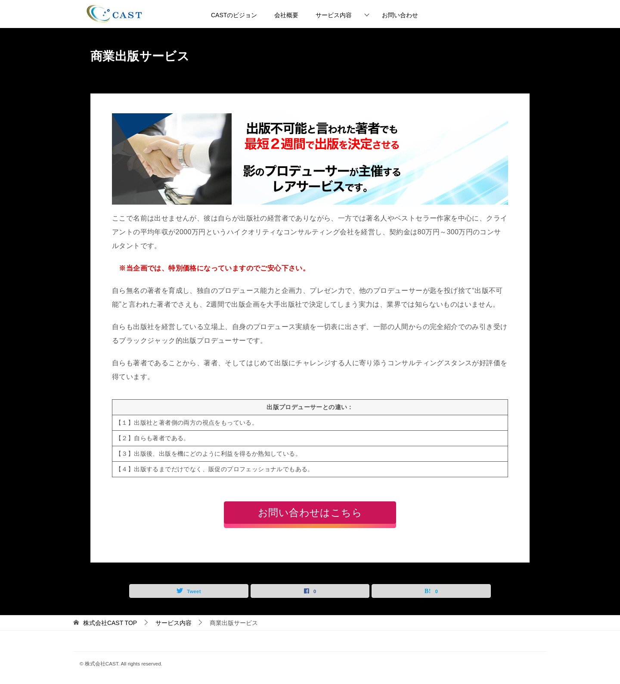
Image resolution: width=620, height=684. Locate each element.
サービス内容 (334, 15)
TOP (110, 622)
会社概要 (286, 15)
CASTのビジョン (234, 15)
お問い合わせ (400, 15)
